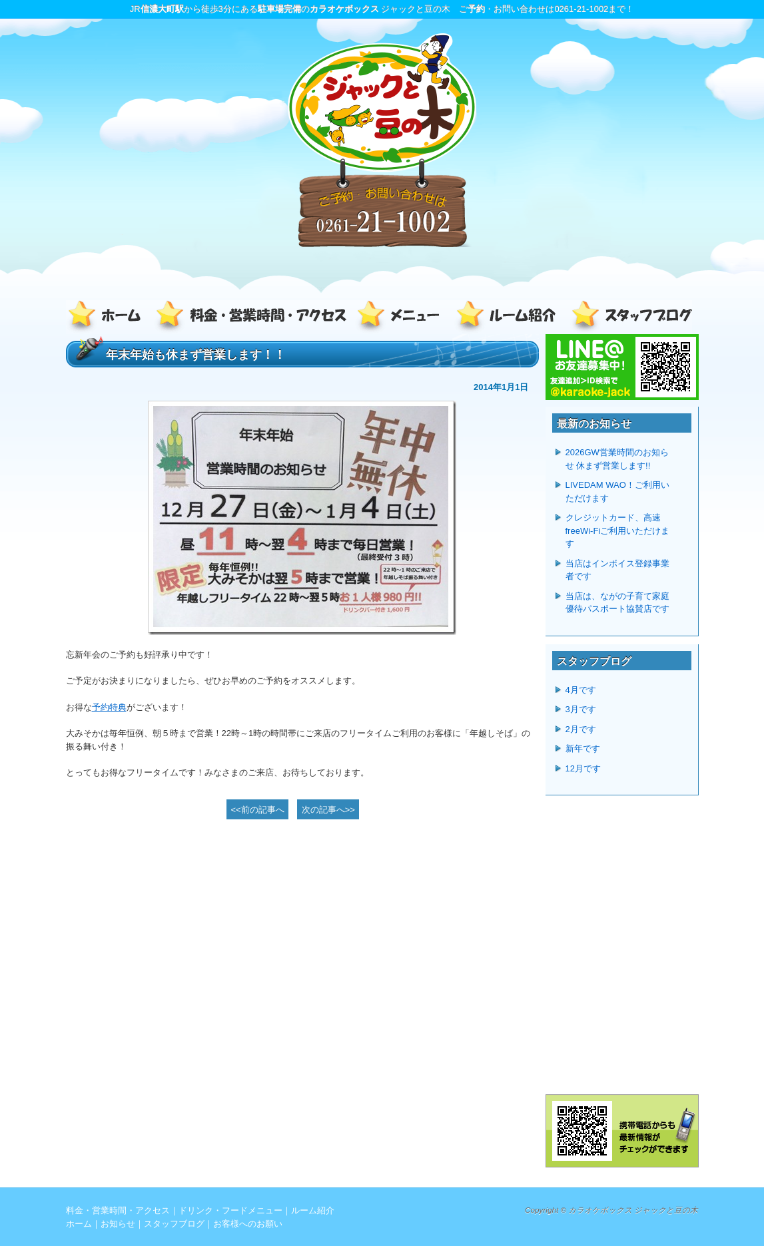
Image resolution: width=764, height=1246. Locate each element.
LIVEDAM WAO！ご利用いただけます (617, 491)
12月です (583, 768)
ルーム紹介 (509, 317)
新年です (583, 748)
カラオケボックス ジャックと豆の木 (633, 1209)
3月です (581, 709)
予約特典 (109, 707)
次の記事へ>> (328, 810)
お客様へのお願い (247, 1224)
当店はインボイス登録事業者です (617, 570)
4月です (581, 690)
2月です (581, 729)
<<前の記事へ (257, 810)
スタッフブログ (629, 317)
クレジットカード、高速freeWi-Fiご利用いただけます (618, 530)
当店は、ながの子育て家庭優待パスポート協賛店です (617, 602)
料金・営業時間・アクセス (252, 317)
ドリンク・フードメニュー (402, 317)
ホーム (109, 317)
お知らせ (118, 1224)
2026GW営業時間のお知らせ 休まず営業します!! (617, 459)
